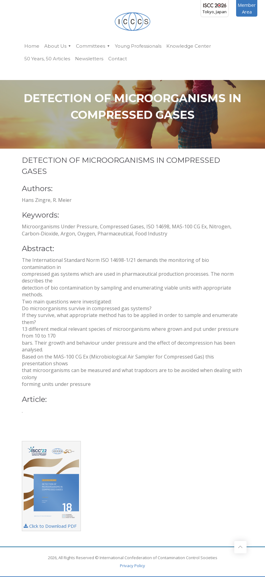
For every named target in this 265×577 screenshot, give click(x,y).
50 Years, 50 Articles (47, 59)
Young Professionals (138, 46)
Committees (90, 46)
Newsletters (89, 59)
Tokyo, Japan (215, 8)
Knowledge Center (188, 46)
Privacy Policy (132, 565)
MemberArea (247, 8)
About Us (55, 46)
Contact (117, 59)
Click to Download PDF (51, 486)
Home (31, 46)
